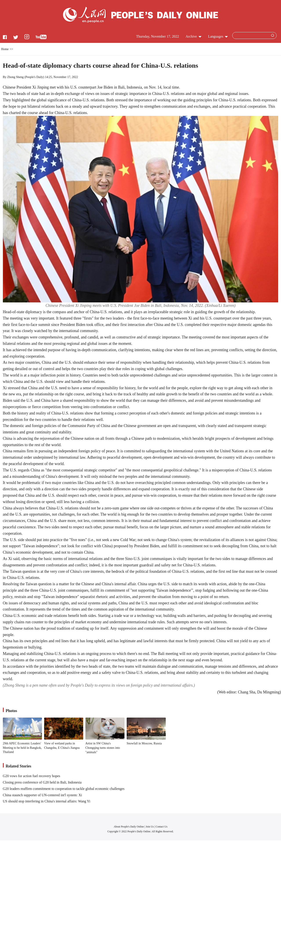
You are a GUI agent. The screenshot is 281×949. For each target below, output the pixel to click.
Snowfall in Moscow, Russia (144, 743)
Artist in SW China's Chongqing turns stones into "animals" (102, 748)
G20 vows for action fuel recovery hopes (31, 776)
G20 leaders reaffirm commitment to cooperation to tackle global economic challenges (63, 789)
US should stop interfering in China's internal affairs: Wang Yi (46, 801)
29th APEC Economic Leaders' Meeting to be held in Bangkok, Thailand (22, 748)
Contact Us (162, 826)
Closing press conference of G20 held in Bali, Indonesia (42, 782)
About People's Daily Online (129, 826)
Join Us (150, 826)
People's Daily (34, 77)
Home (5, 49)
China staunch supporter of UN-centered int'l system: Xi (42, 795)
